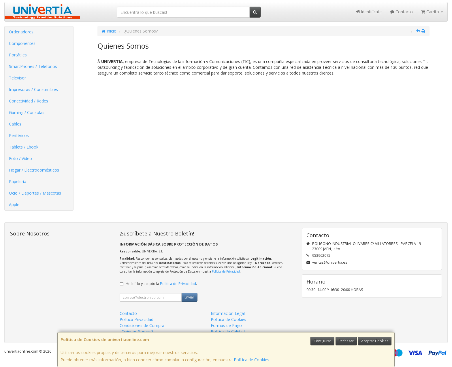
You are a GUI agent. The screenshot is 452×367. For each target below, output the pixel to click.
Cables (15, 124)
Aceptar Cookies (374, 341)
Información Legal (228, 313)
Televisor (17, 78)
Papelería (17, 181)
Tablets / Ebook (23, 147)
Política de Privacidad (226, 271)
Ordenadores (21, 32)
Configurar (322, 341)
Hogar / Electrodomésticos (34, 170)
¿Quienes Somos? (136, 331)
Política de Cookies (251, 359)
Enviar (189, 297)
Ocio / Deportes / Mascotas (35, 193)
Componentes (22, 43)
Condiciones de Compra (142, 325)
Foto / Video (20, 158)
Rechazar (346, 341)
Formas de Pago (226, 325)
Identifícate (369, 11)
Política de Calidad (228, 331)
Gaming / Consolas (26, 112)
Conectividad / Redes (28, 101)
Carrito (432, 11)
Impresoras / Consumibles (33, 89)
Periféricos (19, 135)
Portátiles (18, 55)
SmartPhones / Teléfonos (33, 66)
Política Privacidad (136, 319)
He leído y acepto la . (161, 283)
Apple (14, 204)
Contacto (401, 11)
